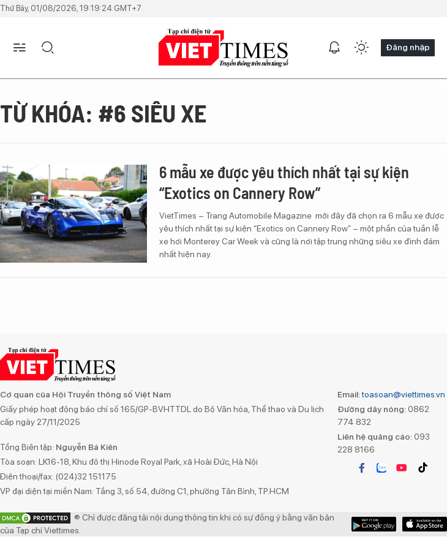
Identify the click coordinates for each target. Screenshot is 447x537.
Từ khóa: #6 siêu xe (103, 112)
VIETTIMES (223, 48)
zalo (381, 468)
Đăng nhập (408, 47)
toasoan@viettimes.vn (402, 394)
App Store (373, 524)
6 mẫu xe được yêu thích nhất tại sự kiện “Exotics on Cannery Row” (284, 182)
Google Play (424, 524)
